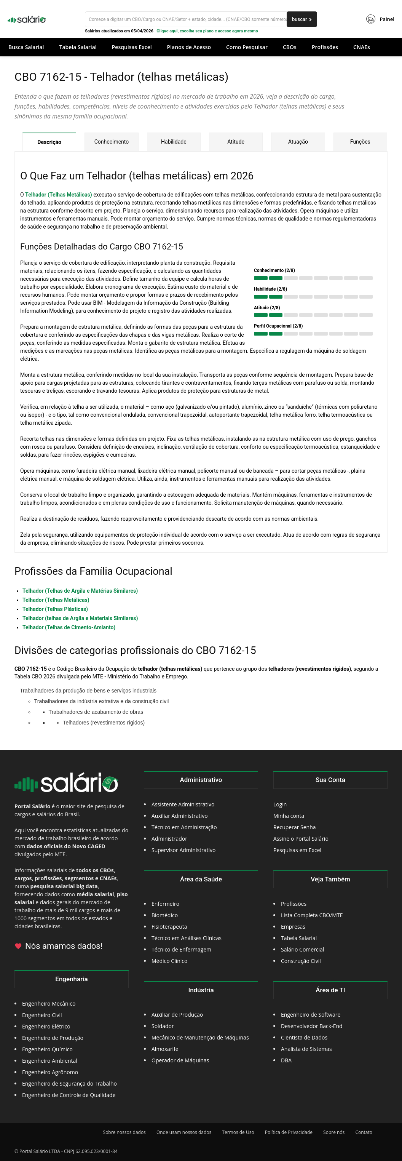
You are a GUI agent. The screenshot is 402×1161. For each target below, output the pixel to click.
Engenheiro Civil (42, 1015)
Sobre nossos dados (124, 1132)
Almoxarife (165, 1048)
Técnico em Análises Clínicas (187, 938)
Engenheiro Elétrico (46, 1026)
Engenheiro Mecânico (48, 1003)
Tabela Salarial (299, 938)
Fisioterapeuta (169, 926)
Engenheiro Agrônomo (50, 1072)
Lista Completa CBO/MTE (312, 915)
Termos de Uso (238, 1132)
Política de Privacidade (289, 1132)
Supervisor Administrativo (184, 850)
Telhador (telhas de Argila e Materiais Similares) (80, 618)
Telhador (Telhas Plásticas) (55, 609)
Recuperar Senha (294, 827)
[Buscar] (201, 19)
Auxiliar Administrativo (180, 815)
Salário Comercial (302, 949)
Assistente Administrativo (183, 804)
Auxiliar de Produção (177, 1014)
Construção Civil (301, 960)
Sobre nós (334, 1132)
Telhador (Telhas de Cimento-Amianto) (68, 627)
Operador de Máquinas (180, 1060)
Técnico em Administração (184, 827)
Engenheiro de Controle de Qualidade (68, 1095)
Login (280, 804)
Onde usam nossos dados (183, 1132)
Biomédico (165, 915)
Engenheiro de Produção (52, 1037)
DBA (286, 1060)
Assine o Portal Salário (301, 838)
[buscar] (302, 19)
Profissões (293, 903)
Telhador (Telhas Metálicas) (58, 195)
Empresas (293, 926)
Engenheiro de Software (310, 1014)
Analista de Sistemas (306, 1048)
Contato (363, 1132)
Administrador (169, 838)
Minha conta (288, 815)
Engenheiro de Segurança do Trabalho (69, 1083)
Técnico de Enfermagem (181, 949)
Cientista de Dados (304, 1037)
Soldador (163, 1026)
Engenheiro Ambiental (49, 1060)
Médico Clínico (169, 960)
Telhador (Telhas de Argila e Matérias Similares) (80, 591)
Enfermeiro (165, 903)
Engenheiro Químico (47, 1049)
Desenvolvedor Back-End (312, 1026)
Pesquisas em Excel (297, 850)
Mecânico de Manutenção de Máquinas (200, 1037)
